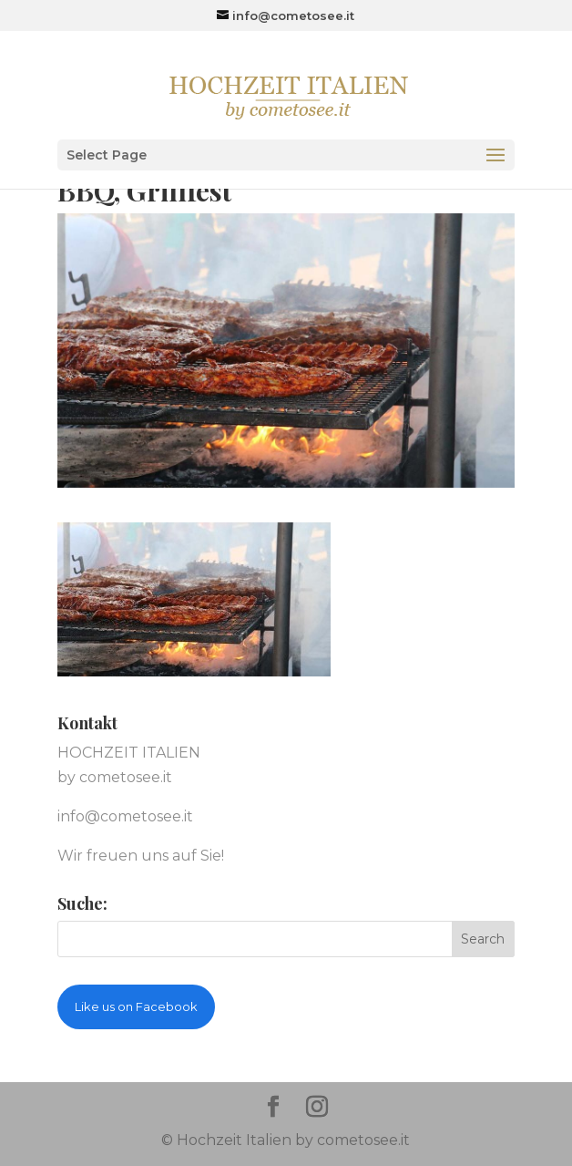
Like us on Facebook (136, 1006)
